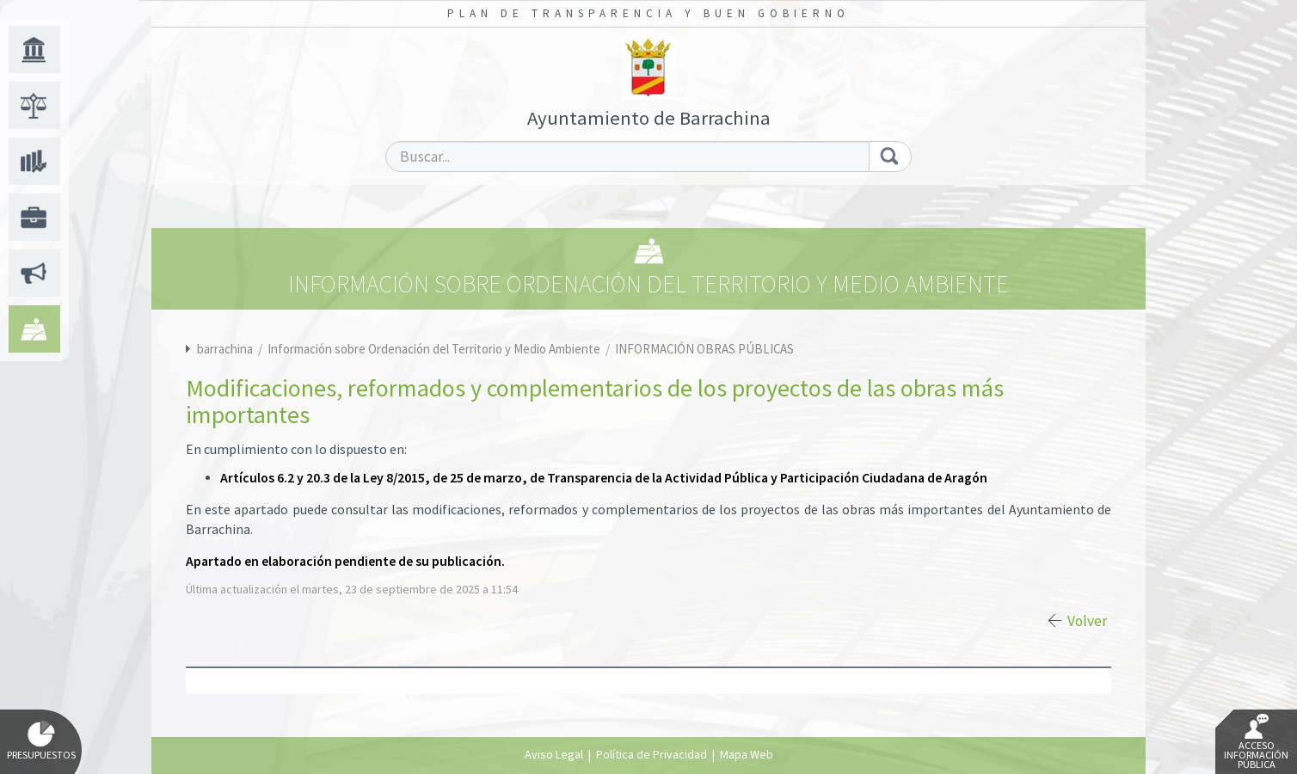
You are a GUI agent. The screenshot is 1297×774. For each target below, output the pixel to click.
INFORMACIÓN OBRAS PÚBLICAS (704, 349)
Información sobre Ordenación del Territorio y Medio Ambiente (435, 349)
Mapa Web (746, 754)
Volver (1087, 620)
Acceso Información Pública (1256, 742)
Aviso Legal (554, 754)
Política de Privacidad (651, 754)
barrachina (225, 349)
